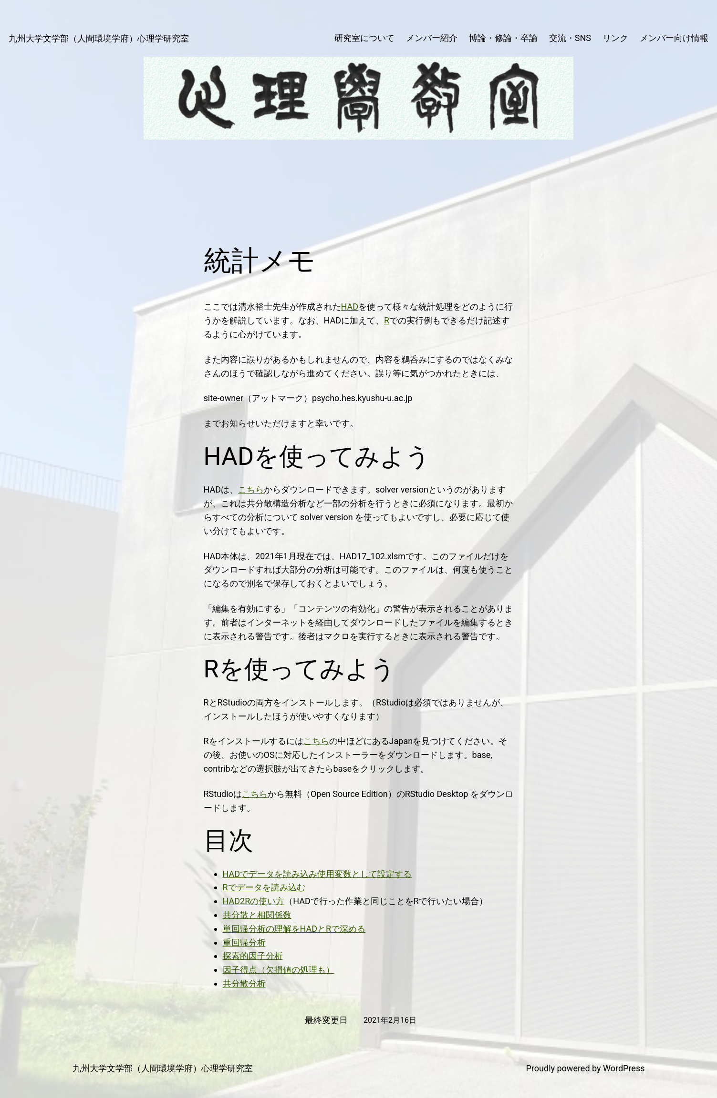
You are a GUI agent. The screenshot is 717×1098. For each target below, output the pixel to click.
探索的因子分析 (253, 956)
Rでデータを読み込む (264, 887)
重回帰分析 (244, 942)
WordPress (623, 1068)
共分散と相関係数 (257, 915)
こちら (251, 489)
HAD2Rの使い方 (254, 901)
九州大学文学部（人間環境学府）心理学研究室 (99, 38)
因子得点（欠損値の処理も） (278, 970)
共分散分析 (244, 983)
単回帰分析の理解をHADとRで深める (294, 929)
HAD (350, 307)
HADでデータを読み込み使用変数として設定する (317, 874)
